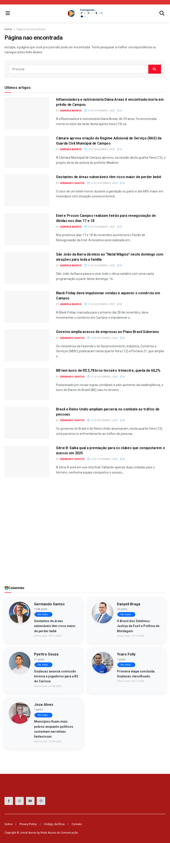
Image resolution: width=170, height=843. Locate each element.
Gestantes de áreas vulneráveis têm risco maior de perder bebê (108, 177)
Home (8, 29)
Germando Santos (72, 183)
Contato (77, 824)
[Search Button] (154, 69)
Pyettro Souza (46, 654)
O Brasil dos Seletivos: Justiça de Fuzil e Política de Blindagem (138, 626)
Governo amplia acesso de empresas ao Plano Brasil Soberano (107, 332)
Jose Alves (43, 704)
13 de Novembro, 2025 (99, 110)
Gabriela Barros (71, 110)
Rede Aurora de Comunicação (59, 832)
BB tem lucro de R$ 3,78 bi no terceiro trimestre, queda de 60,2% (108, 370)
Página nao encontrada (30, 29)
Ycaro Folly (126, 654)
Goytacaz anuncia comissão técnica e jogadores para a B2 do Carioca (56, 676)
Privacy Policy (28, 824)
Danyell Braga (128, 604)
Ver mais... (43, 614)
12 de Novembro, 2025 (99, 265)
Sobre (8, 824)
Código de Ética (54, 824)
